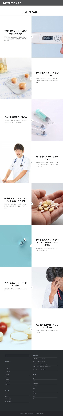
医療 (34, 388)
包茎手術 (35, 385)
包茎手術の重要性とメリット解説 (40, 363)
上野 (34, 378)
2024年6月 (7, 382)
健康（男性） (36, 383)
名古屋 (34, 393)
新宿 (34, 396)
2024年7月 (7, 379)
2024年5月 (7, 384)
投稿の (7, 396)
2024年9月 (7, 374)
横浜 (34, 398)
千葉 (34, 391)
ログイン (7, 393)
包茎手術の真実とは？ (11, 2)
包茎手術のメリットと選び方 (39, 358)
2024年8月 (7, 377)
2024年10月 (7, 371)
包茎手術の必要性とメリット (39, 361)
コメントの (8, 399)
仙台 (34, 380)
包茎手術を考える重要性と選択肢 (40, 369)
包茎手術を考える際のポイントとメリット (42, 366)
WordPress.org (8, 401)
